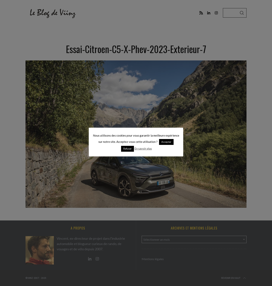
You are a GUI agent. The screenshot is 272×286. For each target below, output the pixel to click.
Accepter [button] (166, 141)
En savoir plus (143, 148)
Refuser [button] (127, 148)
